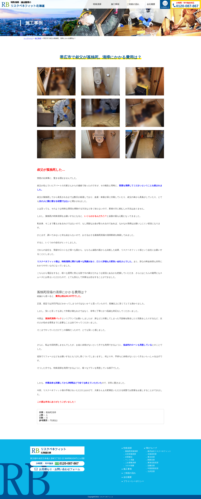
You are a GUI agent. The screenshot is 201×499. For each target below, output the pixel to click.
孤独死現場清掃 (131, 451)
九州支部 (151, 471)
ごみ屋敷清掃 (130, 463)
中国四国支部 (152, 468)
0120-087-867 (187, 6)
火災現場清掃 (130, 454)
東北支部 (151, 457)
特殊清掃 (127, 448)
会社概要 (127, 477)
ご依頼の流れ (129, 473)
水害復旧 (128, 457)
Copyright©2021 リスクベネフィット (100, 497)
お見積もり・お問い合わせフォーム (57, 469)
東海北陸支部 (152, 463)
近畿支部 (151, 465)
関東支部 (151, 460)
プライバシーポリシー (133, 481)
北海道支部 (152, 454)
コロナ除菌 (129, 465)
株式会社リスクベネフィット (159, 451)
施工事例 (38, 38)
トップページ (28, 38)
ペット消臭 (129, 460)
